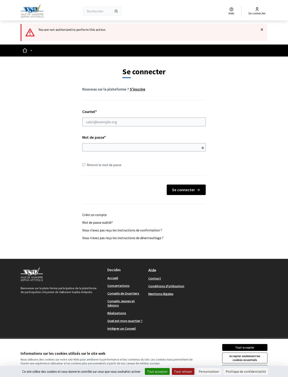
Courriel (144, 117)
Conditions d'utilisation (166, 286)
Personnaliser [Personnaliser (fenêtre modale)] (209, 371)
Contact (154, 278)
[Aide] (231, 11)
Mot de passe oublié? (97, 222)
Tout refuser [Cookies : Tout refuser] (183, 371)
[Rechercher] (102, 11)
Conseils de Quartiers (123, 293)
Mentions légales (160, 294)
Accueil (112, 278)
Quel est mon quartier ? (124, 321)
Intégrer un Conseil (121, 328)
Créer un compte (94, 215)
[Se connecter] (257, 11)
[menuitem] (126, 278)
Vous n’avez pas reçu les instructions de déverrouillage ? (123, 238)
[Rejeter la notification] (262, 29)
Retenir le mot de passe (102, 165)
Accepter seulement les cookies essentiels (244, 358)
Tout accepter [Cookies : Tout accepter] (157, 371)
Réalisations (116, 313)
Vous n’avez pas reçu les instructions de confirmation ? (122, 230)
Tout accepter (244, 347)
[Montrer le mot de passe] (202, 148)
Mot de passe (94, 137)
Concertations (118, 285)
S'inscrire (137, 89)
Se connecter (186, 189)
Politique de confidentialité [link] (246, 371)
